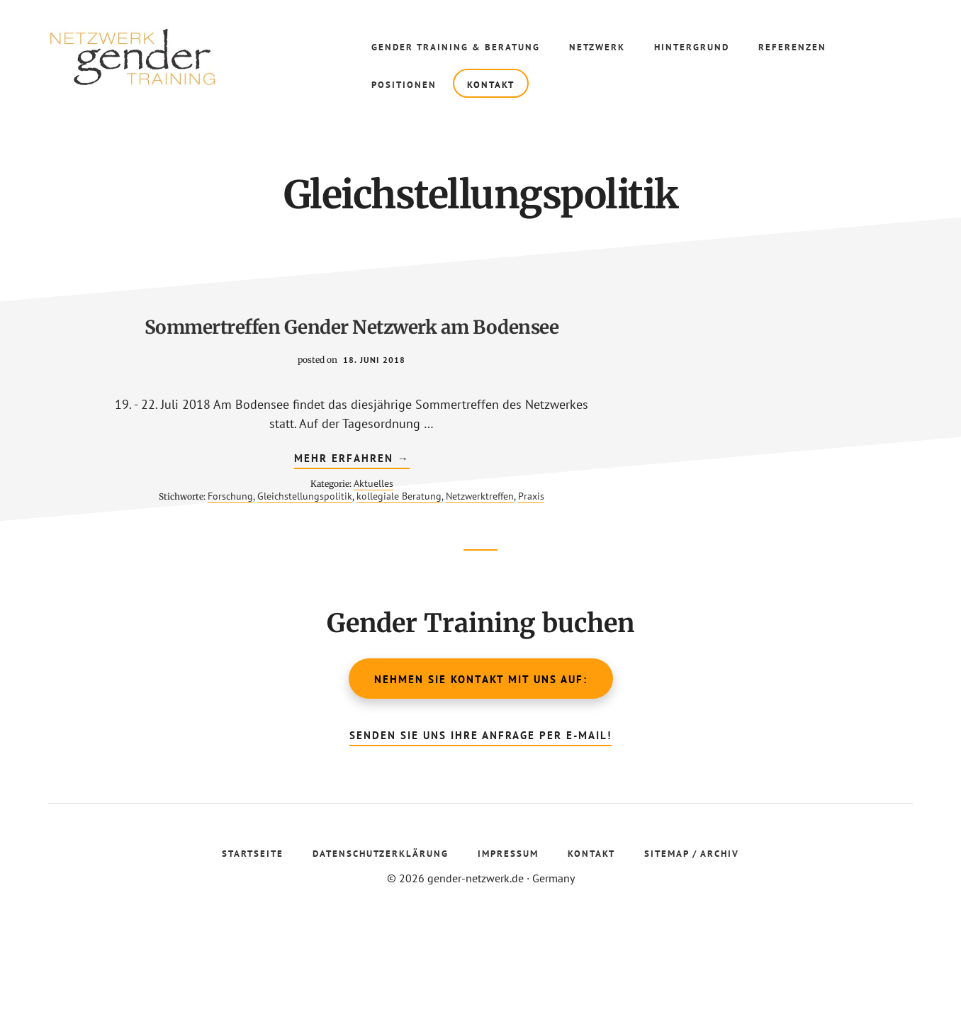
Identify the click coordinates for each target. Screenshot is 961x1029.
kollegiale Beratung (159, 595)
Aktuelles (232, 569)
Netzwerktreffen (240, 595)
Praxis (292, 595)
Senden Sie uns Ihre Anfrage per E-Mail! (480, 838)
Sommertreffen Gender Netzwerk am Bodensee (210, 351)
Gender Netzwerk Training (141, 56)
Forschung (185, 582)
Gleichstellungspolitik (259, 582)
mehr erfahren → (211, 546)
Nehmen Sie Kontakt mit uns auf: (481, 782)
